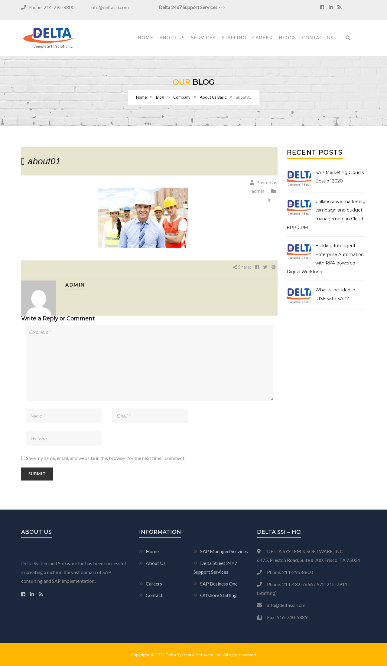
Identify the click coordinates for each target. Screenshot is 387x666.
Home (145, 38)
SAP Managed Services (224, 551)
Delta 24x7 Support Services (188, 7)
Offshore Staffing (218, 595)
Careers (154, 583)
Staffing (234, 38)
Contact (154, 595)
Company (181, 97)
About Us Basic (213, 97)
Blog (160, 97)
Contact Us (317, 38)
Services (203, 38)
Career (262, 38)
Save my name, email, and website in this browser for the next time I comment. (105, 458)
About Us (172, 38)
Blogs (287, 38)
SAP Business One (219, 583)
